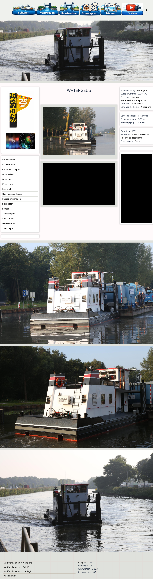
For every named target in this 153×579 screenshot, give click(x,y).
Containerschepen (11, 169)
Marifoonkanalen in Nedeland (17, 562)
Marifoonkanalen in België (16, 567)
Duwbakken (8, 174)
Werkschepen (8, 223)
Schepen (82, 562)
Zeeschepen (8, 228)
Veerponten (8, 218)
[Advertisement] (78, 184)
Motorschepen (9, 189)
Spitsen (5, 208)
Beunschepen (9, 159)
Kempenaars (8, 184)
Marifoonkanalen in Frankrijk (17, 571)
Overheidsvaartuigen (12, 194)
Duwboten (7, 179)
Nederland (146, 107)
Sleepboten (7, 203)
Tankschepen (8, 213)
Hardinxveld (137, 103)
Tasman (138, 141)
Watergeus (142, 90)
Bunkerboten (8, 164)
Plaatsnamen (9, 575)
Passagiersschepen (11, 198)
